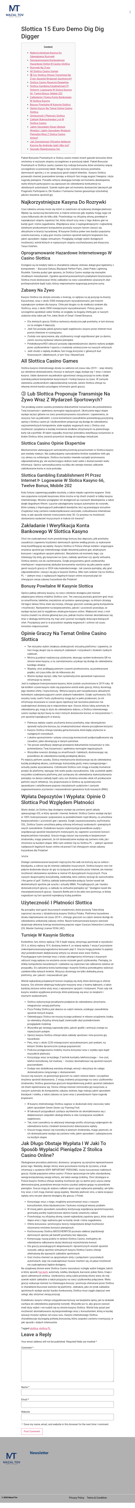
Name (25, 1387)
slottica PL (45, 1328)
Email (25, 1399)
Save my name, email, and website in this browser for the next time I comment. (66, 1424)
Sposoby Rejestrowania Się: (45, 149)
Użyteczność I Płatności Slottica (47, 115)
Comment (27, 1348)
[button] (81, 12)
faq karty (43, 1272)
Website (25, 1412)
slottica (34, 1328)
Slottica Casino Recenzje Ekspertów (49, 82)
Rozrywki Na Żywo (40, 67)
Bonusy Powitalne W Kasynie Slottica (50, 104)
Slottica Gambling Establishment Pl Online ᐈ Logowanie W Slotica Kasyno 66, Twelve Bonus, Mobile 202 (51, 90)
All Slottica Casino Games (44, 71)
